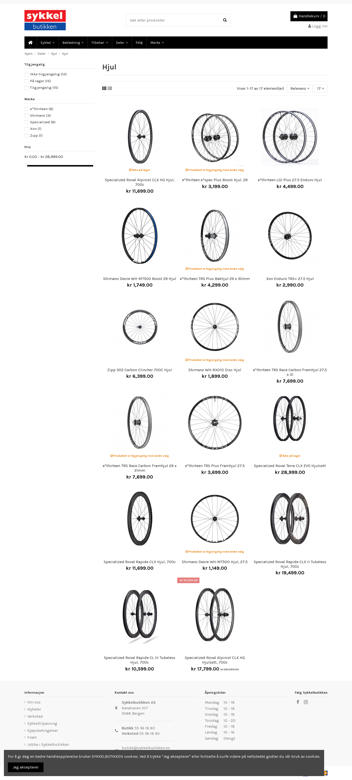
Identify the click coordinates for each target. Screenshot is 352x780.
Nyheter (34, 709)
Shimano (40, 115)
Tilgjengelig (44, 87)
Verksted (35, 716)
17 (320, 88)
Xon (35, 128)
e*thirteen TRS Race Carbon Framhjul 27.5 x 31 (290, 372)
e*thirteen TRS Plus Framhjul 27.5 (215, 465)
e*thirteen (41, 109)
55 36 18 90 (149, 733)
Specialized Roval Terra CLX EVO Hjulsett (290, 465)
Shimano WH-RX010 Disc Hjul (214, 370)
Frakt (32, 737)
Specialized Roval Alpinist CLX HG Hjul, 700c (140, 182)
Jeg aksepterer (26, 767)
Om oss (34, 702)
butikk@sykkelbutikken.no (146, 748)
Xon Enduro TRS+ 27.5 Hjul (290, 278)
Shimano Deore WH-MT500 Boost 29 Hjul (139, 278)
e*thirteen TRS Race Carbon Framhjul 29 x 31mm (139, 468)
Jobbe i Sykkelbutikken (48, 744)
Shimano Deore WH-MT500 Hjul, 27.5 (215, 561)
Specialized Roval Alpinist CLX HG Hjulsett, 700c (215, 660)
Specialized (42, 122)
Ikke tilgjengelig (48, 74)
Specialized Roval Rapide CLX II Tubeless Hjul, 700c (290, 564)
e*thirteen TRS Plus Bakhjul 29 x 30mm (215, 278)
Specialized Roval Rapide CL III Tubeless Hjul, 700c (139, 660)
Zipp (36, 135)
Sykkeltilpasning (42, 723)
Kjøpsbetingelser (42, 730)
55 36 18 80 (144, 728)
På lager (40, 81)
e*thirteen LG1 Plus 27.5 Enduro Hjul (290, 180)
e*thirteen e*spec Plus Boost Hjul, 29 (215, 180)
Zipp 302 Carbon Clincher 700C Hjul (139, 370)
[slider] (26, 166)
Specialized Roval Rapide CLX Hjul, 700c (140, 561)
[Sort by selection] (300, 88)
